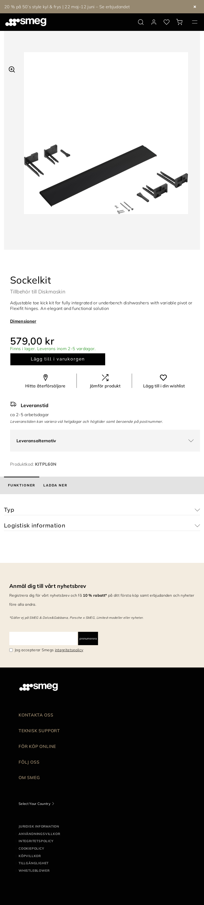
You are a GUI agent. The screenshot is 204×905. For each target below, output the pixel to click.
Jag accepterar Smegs (49, 650)
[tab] (21, 485)
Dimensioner (23, 321)
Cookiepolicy (31, 848)
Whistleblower (34, 871)
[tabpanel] (106, 138)
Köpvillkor (30, 856)
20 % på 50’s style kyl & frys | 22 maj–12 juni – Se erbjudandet (67, 6)
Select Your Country (34, 803)
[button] (12, 68)
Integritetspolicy (36, 841)
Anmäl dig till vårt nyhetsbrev (47, 586)
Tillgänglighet (34, 863)
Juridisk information (39, 826)
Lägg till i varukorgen (58, 359)
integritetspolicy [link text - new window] (69, 650)
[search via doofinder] (140, 22)
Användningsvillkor (39, 834)
